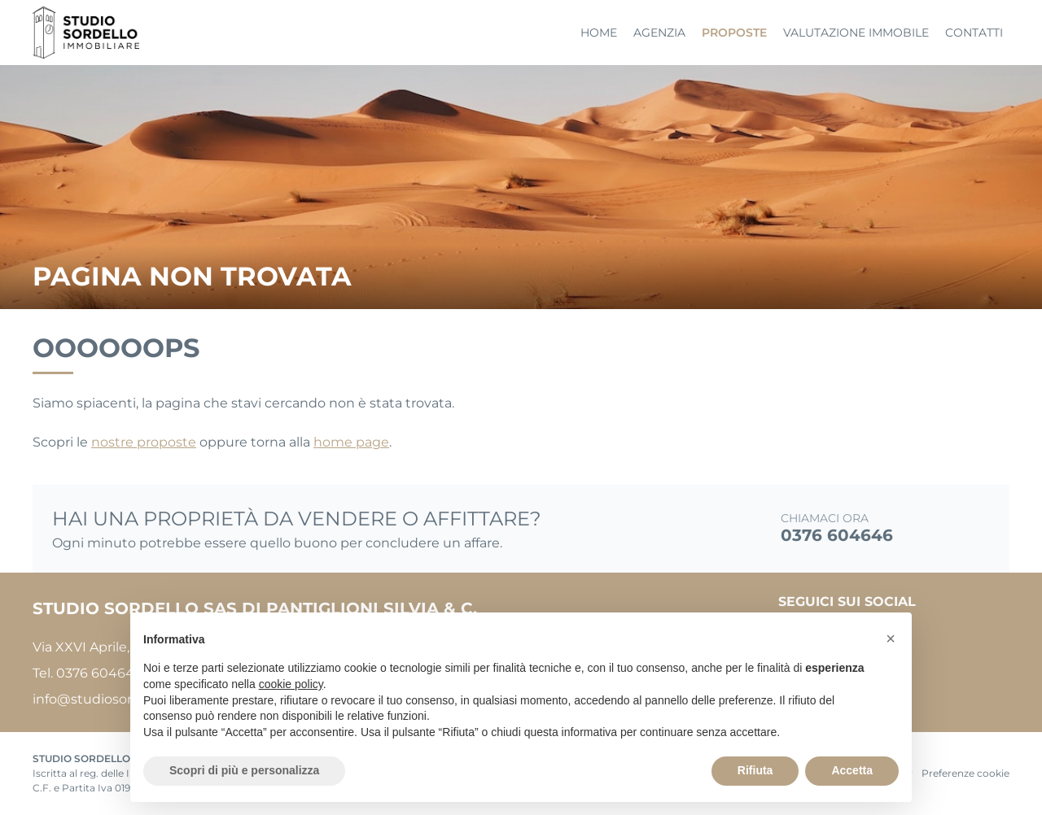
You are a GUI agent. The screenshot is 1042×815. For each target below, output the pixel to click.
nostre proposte (143, 442)
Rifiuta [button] (755, 770)
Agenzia (659, 32)
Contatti (974, 32)
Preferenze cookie (965, 773)
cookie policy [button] (291, 684)
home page (351, 442)
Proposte (734, 32)
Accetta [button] (852, 770)
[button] (891, 638)
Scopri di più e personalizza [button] (244, 770)
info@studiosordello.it (104, 699)
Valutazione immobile (856, 32)
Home (598, 32)
